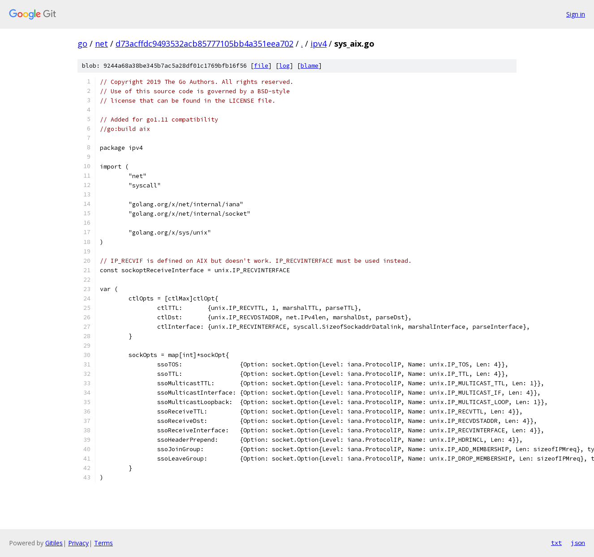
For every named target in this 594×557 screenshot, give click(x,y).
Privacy (78, 543)
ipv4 (318, 43)
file (261, 66)
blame (310, 66)
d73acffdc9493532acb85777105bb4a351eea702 (204, 43)
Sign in (575, 14)
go (82, 43)
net (101, 43)
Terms (103, 543)
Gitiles (54, 543)
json (578, 543)
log (284, 66)
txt (556, 543)
